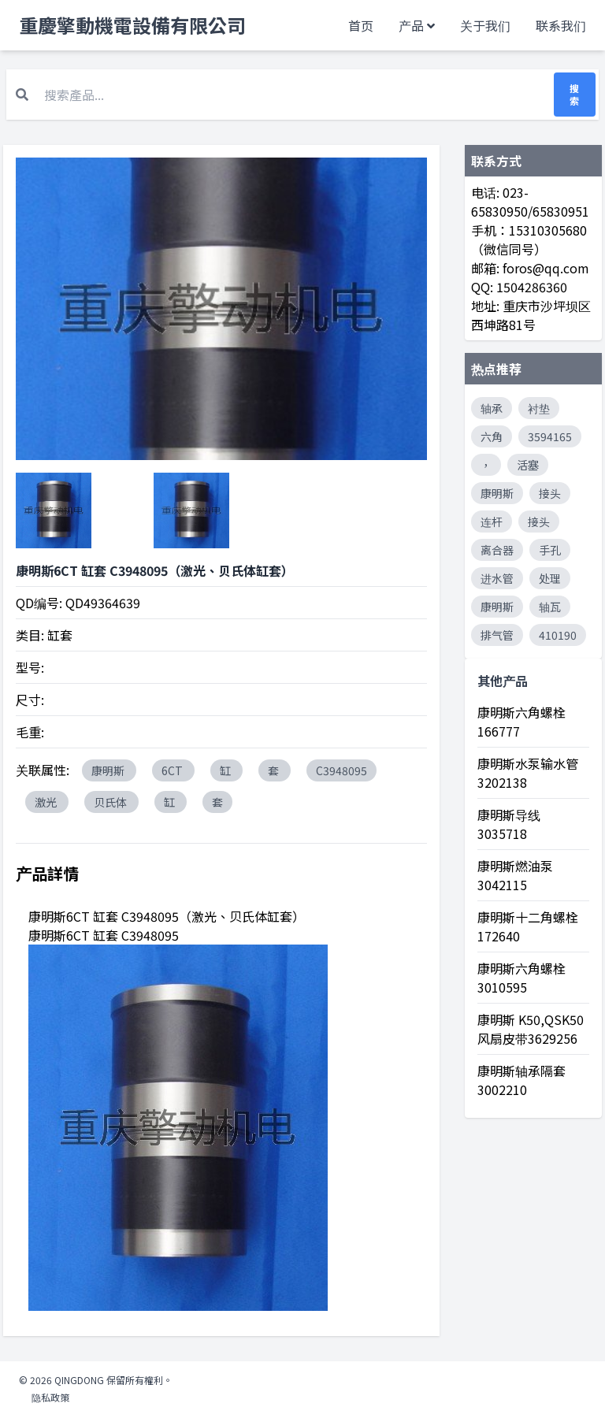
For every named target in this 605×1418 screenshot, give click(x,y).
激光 (47, 802)
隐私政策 (50, 1397)
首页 (360, 25)
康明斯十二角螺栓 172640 (527, 926)
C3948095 (341, 770)
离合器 (497, 550)
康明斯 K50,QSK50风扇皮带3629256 (530, 1029)
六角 (492, 436)
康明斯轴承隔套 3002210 (521, 1080)
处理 (550, 578)
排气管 (497, 635)
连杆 (492, 521)
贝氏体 (111, 802)
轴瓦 (550, 606)
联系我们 (561, 25)
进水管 (497, 578)
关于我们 (485, 25)
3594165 (550, 436)
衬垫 (539, 408)
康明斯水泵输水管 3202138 (527, 773)
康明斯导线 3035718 (508, 824)
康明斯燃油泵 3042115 (515, 875)
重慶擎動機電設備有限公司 (132, 25)
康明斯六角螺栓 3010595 (521, 978)
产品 (411, 25)
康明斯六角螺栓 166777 (521, 722)
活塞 (528, 465)
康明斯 (109, 770)
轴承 (492, 408)
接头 (550, 493)
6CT (173, 770)
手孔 (550, 550)
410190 (558, 635)
